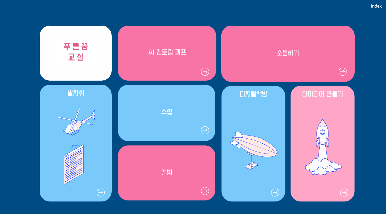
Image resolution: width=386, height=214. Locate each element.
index (376, 6)
